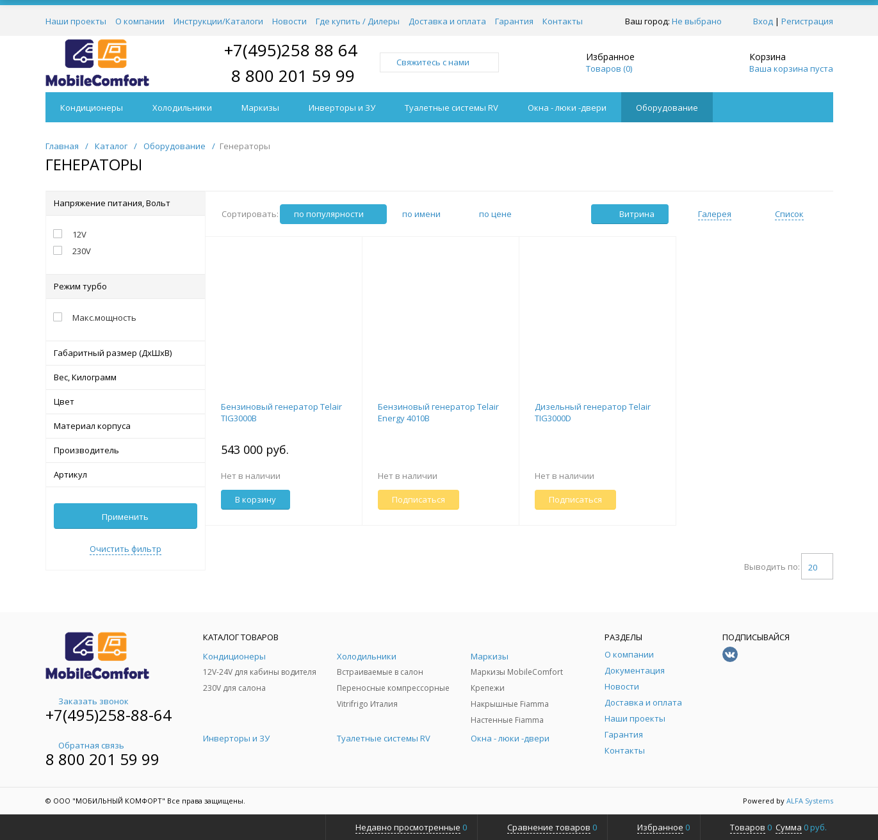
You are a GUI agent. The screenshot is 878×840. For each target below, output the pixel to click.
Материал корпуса (125, 426)
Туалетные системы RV (451, 107)
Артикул (125, 474)
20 (817, 567)
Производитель (125, 450)
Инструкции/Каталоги (218, 21)
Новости (289, 21)
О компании (140, 21)
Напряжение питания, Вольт (125, 203)
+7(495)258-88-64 (108, 714)
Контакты (562, 21)
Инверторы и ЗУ (342, 107)
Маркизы (260, 107)
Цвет (125, 401)
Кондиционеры (91, 107)
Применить (125, 516)
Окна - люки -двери (567, 107)
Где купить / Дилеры (358, 21)
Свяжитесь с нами (439, 62)
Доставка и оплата (447, 21)
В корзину (255, 499)
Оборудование (667, 107)
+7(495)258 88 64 (290, 49)
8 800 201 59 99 (293, 75)
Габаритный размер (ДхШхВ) (125, 353)
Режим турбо (125, 286)
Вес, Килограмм (125, 377)
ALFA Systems (809, 800)
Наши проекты (75, 21)
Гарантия (514, 21)
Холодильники (182, 107)
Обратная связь (84, 745)
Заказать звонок (87, 701)
